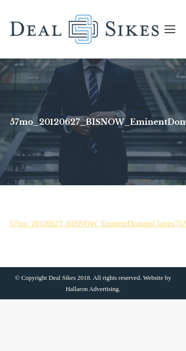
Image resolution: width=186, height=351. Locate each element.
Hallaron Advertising (92, 288)
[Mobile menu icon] (170, 29)
